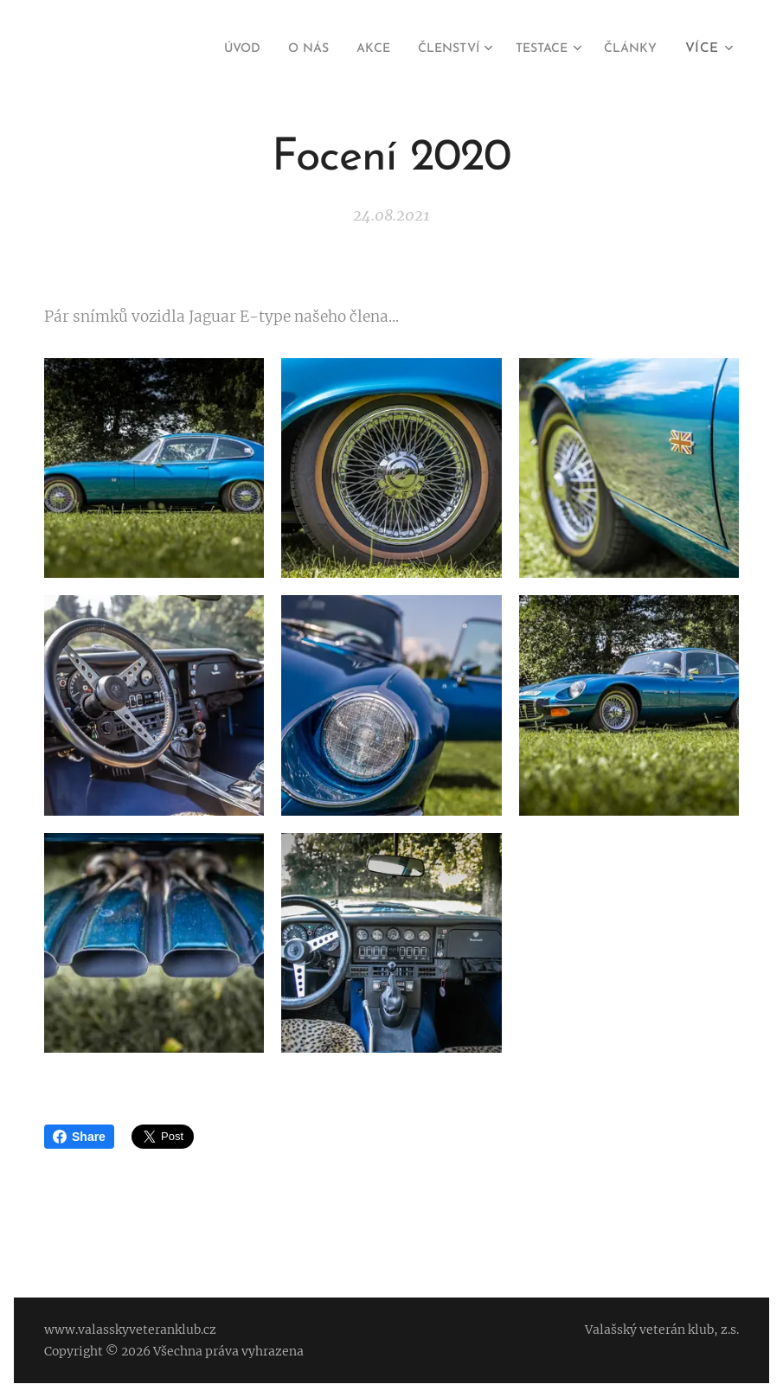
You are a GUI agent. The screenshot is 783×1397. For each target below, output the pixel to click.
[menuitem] (206, 49)
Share (79, 1137)
